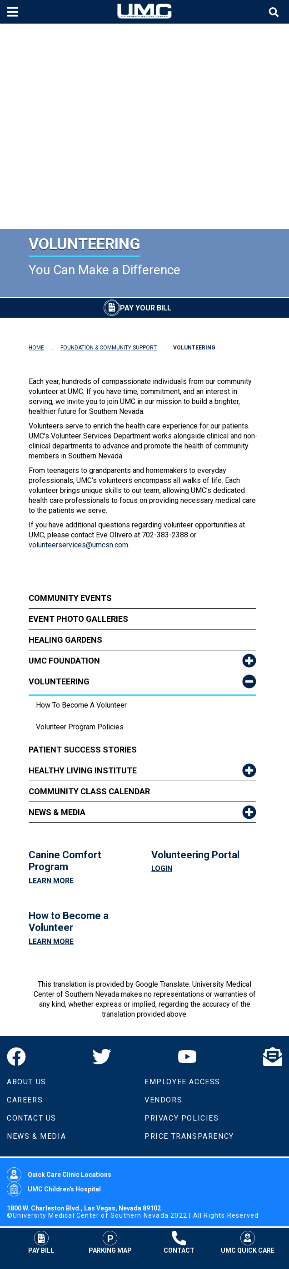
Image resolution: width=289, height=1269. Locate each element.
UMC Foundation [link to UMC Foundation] (64, 660)
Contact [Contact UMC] (179, 1242)
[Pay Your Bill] (137, 308)
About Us (26, 1081)
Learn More (51, 880)
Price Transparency (189, 1136)
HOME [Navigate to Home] (36, 347)
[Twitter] (101, 1056)
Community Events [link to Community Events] (70, 598)
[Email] (272, 1056)
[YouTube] (187, 1056)
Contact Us (31, 1118)
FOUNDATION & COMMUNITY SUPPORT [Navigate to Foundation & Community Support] (108, 347)
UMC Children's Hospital (54, 1189)
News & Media (36, 1136)
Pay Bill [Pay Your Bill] (41, 1242)
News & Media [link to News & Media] (57, 812)
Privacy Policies (181, 1118)
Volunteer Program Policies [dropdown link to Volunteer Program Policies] (80, 727)
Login (161, 868)
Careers (25, 1100)
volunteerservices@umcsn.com (78, 545)
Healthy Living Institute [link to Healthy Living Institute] (83, 770)
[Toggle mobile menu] (14, 12)
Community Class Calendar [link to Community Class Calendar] (89, 791)
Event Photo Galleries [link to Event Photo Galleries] (78, 619)
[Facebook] (16, 1056)
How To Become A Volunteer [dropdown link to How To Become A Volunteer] (81, 705)
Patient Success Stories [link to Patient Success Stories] (83, 749)
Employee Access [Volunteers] (182, 1081)
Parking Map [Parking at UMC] (110, 1242)
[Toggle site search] (275, 12)
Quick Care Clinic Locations (59, 1174)
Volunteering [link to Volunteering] (59, 681)
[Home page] (144, 12)
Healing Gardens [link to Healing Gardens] (65, 639)
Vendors (163, 1100)
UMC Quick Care (247, 1242)
